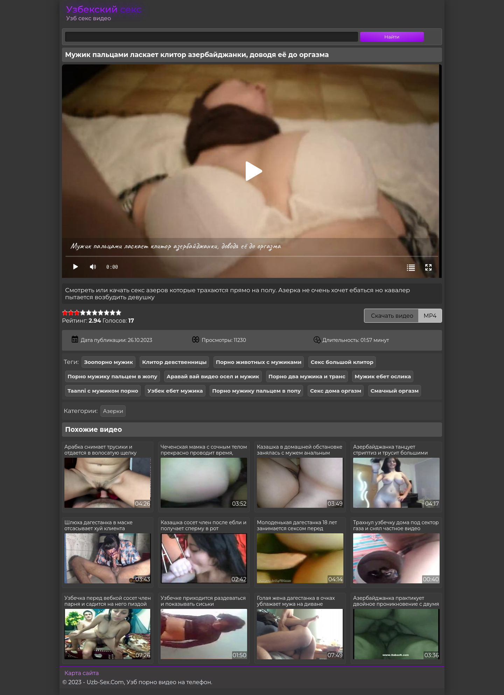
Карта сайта (81, 673)
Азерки (113, 411)
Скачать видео (403, 316)
